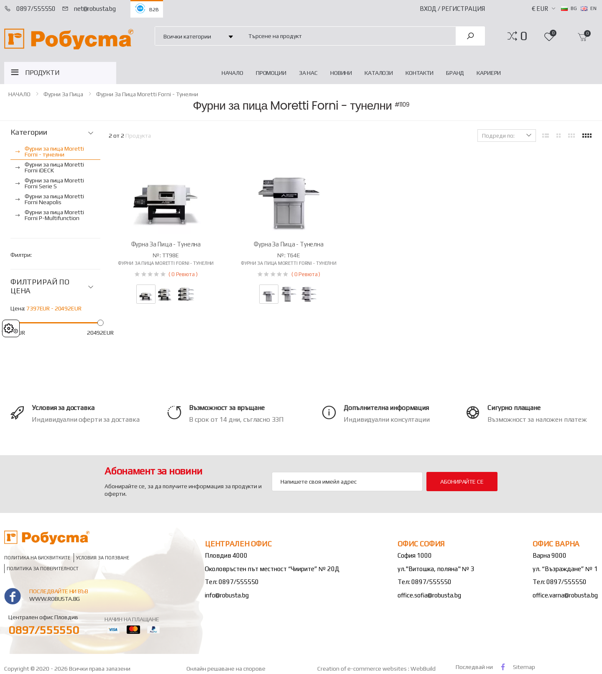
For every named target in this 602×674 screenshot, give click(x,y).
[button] (523, 36)
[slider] (100, 323)
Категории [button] (28, 132)
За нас (308, 72)
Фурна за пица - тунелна (166, 244)
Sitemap (524, 667)
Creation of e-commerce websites (362, 668)
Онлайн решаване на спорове (225, 668)
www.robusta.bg (54, 598)
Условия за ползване (102, 557)
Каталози (379, 72)
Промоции (271, 72)
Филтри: (21, 254)
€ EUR (540, 8)
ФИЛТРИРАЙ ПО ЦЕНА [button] (39, 286)
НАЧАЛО (232, 72)
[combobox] (347, 36)
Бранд (455, 72)
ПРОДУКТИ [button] (42, 73)
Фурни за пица (63, 94)
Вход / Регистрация (452, 8)
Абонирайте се (461, 481)
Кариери (489, 72)
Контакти (420, 72)
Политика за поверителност (43, 568)
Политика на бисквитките (37, 557)
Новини (341, 72)
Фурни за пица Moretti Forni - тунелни (147, 94)
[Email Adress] (347, 481)
